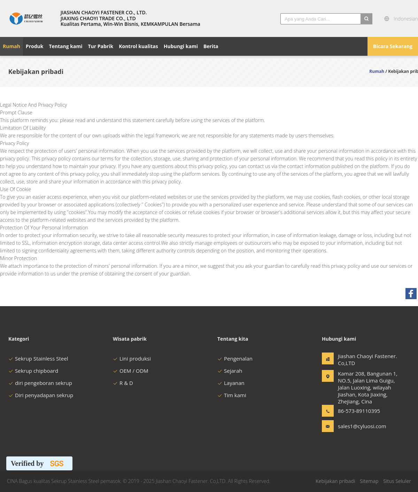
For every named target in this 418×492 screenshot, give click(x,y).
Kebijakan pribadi (335, 481)
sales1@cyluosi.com (360, 426)
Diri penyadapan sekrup (40, 395)
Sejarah (229, 370)
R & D (123, 382)
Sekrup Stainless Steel (38, 358)
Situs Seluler (397, 481)
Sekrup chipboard (33, 370)
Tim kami (231, 395)
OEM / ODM (130, 370)
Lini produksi (132, 358)
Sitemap (369, 481)
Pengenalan (235, 358)
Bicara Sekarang (392, 46)
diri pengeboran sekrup (40, 382)
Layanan (231, 382)
